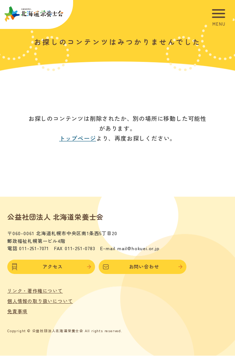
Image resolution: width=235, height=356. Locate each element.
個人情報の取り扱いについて (40, 301)
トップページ (77, 138)
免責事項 (17, 311)
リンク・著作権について (35, 291)
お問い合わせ (142, 266)
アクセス (51, 266)
